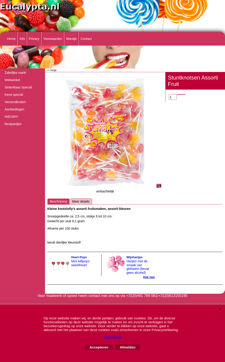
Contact (86, 39)
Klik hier (149, 277)
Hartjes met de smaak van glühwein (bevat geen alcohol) (138, 266)
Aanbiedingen (14, 109)
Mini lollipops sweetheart (80, 263)
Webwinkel (12, 80)
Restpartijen (13, 124)
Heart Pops (79, 257)
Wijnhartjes (135, 257)
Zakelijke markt (15, 72)
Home (11, 39)
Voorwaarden (52, 39)
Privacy (34, 39)
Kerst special (14, 94)
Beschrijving (58, 201)
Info (22, 39)
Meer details (80, 201)
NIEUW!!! (11, 116)
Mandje (71, 39)
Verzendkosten (15, 102)
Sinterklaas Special (18, 87)
